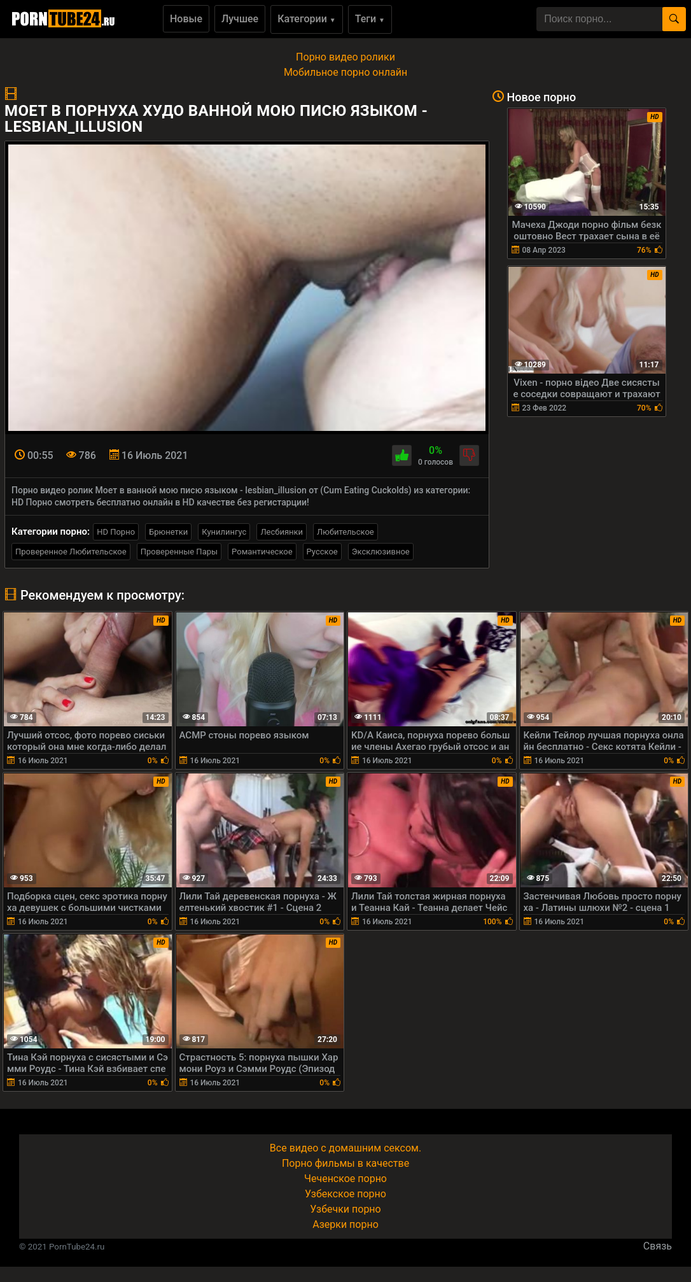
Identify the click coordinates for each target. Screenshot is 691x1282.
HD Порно (116, 532)
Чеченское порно (345, 1179)
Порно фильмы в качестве (345, 1163)
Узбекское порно (345, 1194)
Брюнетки (168, 532)
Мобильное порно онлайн (345, 72)
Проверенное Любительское (71, 551)
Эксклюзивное (381, 551)
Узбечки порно (345, 1209)
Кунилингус (224, 532)
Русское (322, 551)
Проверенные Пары (179, 551)
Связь (657, 1246)
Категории (306, 19)
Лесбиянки (281, 532)
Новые (186, 19)
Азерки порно (345, 1224)
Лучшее (239, 19)
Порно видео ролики (345, 57)
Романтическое (262, 551)
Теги (370, 19)
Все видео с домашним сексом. (345, 1148)
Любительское (345, 532)
